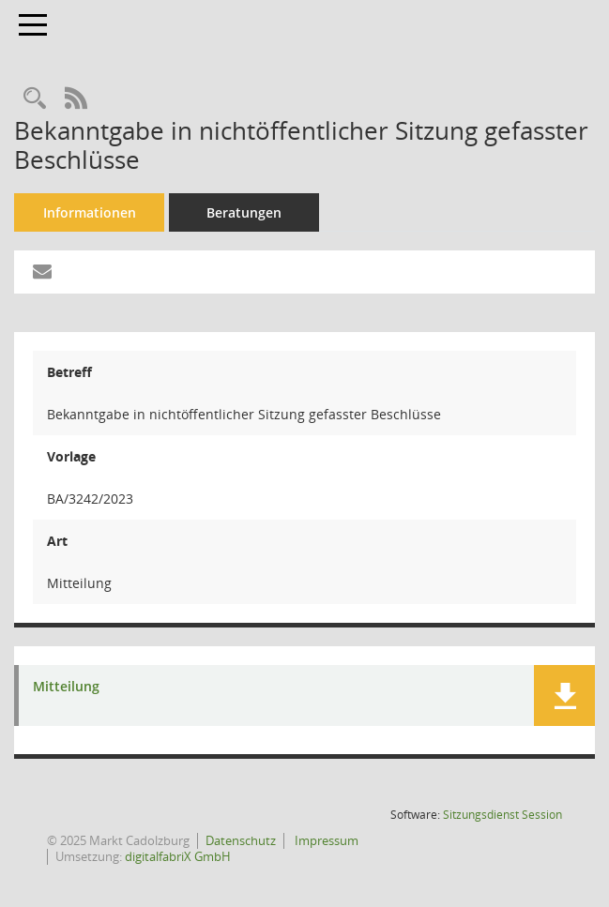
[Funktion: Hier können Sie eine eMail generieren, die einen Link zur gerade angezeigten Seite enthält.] (42, 272)
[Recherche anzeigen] (34, 98)
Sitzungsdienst (502, 815)
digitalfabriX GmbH (178, 856)
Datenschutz (241, 840)
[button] (564, 695)
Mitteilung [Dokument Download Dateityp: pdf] (66, 687)
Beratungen (244, 212)
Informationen (89, 212)
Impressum (325, 840)
